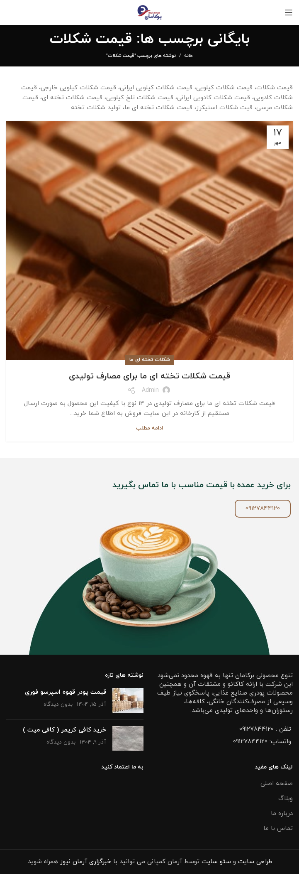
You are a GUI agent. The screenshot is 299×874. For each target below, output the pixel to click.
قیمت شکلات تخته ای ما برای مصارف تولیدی (149, 376)
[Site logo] (149, 11)
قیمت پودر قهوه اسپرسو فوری (65, 692)
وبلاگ (285, 798)
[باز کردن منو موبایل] (288, 12)
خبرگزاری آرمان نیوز (85, 861)
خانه (188, 55)
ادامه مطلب (149, 428)
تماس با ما (278, 828)
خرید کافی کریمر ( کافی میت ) (64, 730)
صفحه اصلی (276, 783)
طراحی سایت (255, 861)
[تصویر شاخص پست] (127, 700)
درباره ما (282, 813)
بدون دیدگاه (58, 704)
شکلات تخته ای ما (149, 359)
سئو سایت (216, 861)
